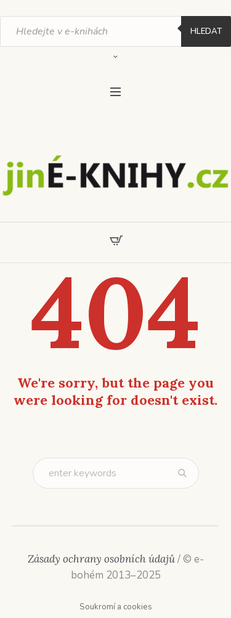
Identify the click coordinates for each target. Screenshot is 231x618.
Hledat (206, 31)
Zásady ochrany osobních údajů (101, 559)
